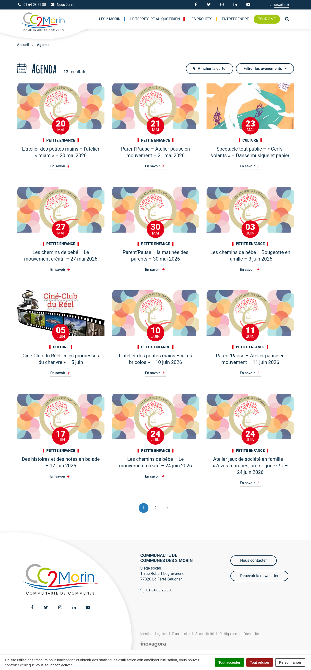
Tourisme (267, 19)
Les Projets (201, 19)
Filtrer (265, 68)
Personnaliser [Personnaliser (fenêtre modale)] (290, 662)
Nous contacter (253, 560)
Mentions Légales (153, 634)
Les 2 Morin (110, 19)
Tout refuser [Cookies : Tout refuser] (259, 662)
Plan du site (181, 634)
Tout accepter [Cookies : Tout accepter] (229, 662)
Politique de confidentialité (239, 634)
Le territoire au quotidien (155, 19)
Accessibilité (204, 634)
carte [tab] (209, 68)
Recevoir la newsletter (259, 575)
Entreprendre (235, 19)
